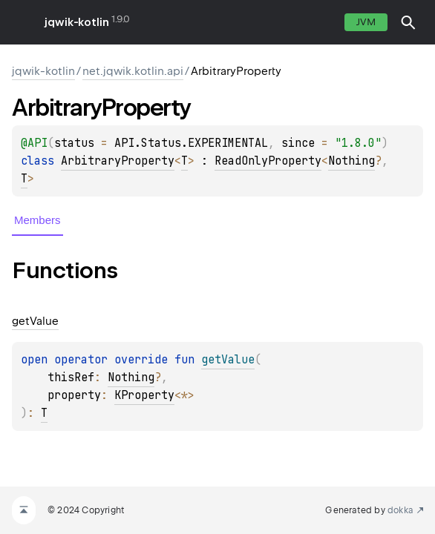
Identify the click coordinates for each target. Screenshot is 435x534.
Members (37, 220)
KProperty (144, 395)
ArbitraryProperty (117, 161)
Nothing (351, 161)
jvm (366, 21)
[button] (408, 22)
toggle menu (22, 22)
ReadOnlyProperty (268, 161)
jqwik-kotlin (77, 22)
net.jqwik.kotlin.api (132, 71)
